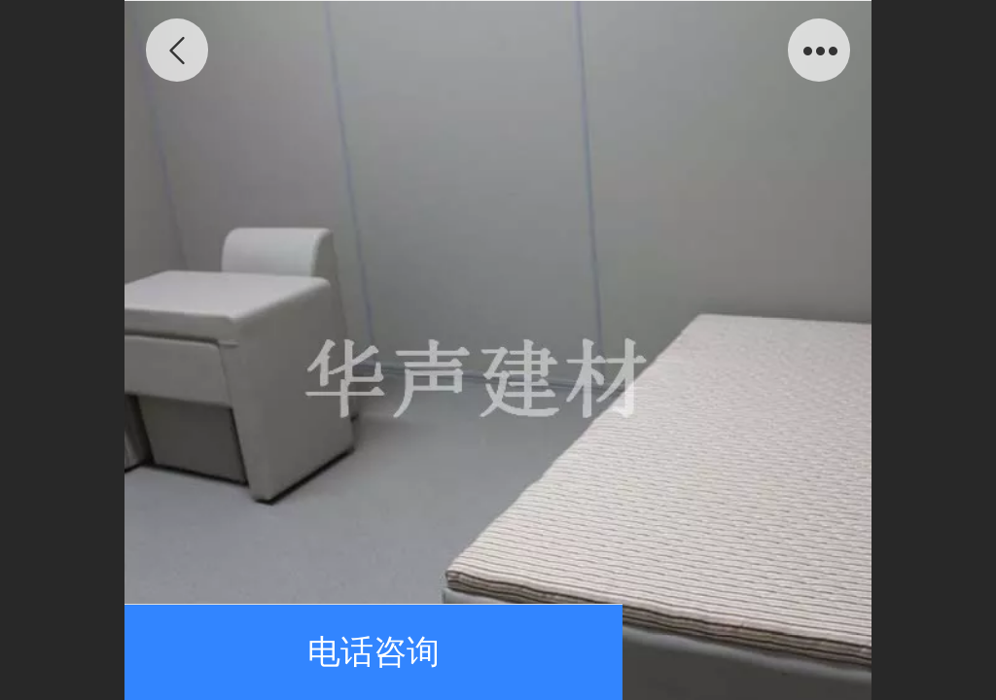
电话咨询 (373, 652)
